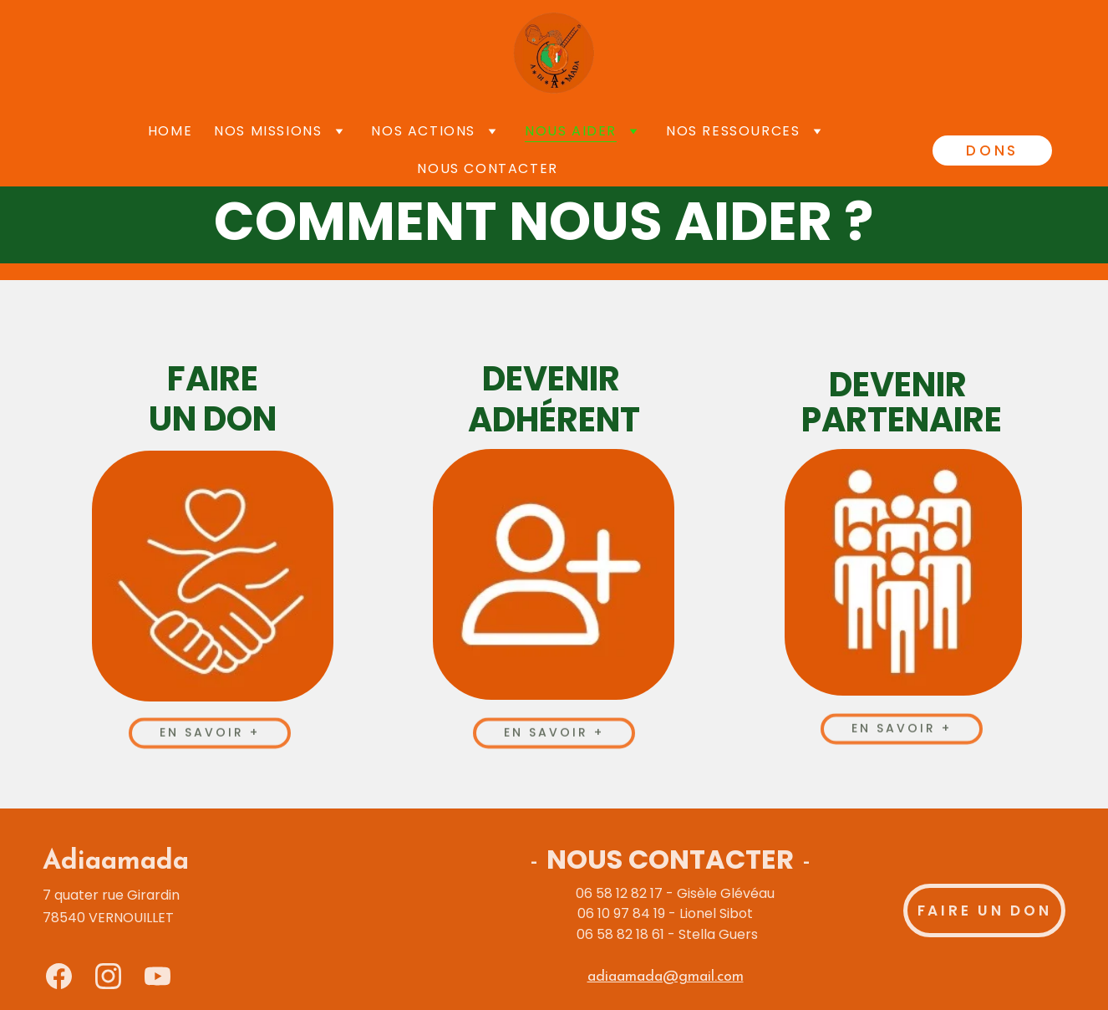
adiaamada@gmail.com (665, 977)
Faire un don (984, 910)
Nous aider (571, 130)
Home (170, 130)
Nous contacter (487, 168)
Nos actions (423, 130)
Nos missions (268, 130)
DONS (992, 150)
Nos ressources (733, 130)
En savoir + (210, 734)
